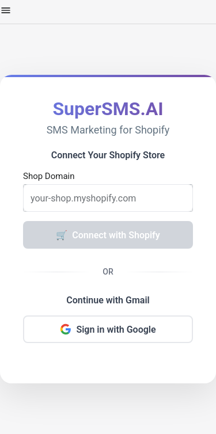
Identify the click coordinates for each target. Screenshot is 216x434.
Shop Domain (49, 176)
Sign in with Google (108, 329)
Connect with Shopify (108, 235)
